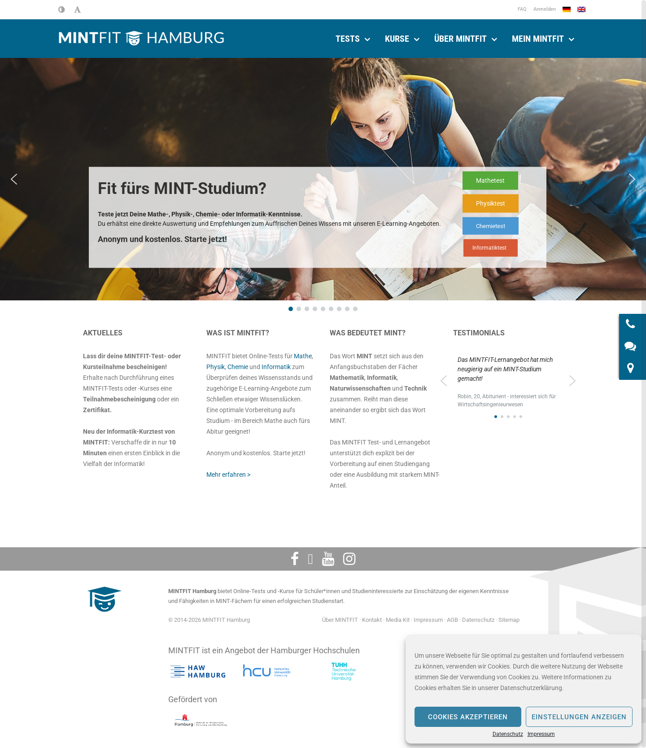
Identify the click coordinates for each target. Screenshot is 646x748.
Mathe (303, 356)
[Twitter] (310, 559)
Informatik (276, 366)
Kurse (397, 38)
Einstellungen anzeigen (579, 717)
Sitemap (508, 619)
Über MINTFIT (460, 38)
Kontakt (372, 619)
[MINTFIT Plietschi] (103, 616)
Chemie (237, 366)
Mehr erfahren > (228, 474)
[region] (508, 386)
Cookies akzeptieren (468, 717)
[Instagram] (349, 559)
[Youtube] (328, 559)
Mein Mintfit (538, 38)
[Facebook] (294, 559)
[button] (14, 179)
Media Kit (398, 619)
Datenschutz (508, 734)
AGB (452, 619)
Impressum (541, 734)
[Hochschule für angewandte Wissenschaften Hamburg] (197, 671)
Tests (348, 38)
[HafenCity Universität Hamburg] (270, 671)
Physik (215, 366)
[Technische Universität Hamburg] (343, 671)
